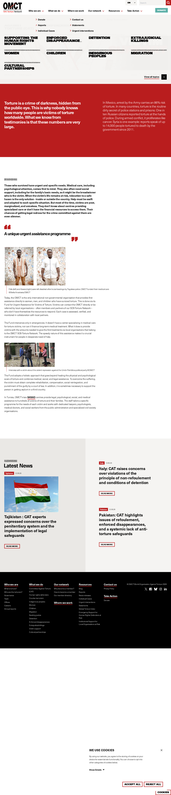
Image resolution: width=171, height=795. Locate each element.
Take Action (110, 596)
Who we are (11, 584)
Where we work (63, 603)
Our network (61, 584)
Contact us (110, 584)
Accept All (132, 784)
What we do (36, 584)
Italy (102, 463)
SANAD (31, 397)
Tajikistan (9, 473)
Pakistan (103, 509)
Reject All (153, 784)
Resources (85, 584)
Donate (161, 10)
